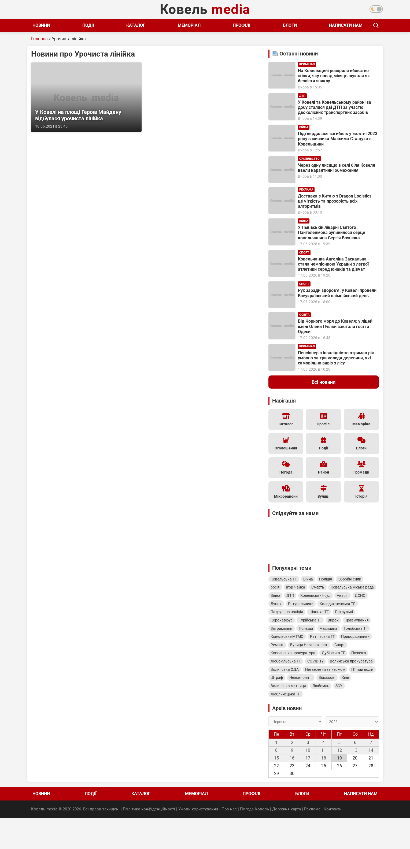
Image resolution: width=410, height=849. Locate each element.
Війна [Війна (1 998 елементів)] (311, 579)
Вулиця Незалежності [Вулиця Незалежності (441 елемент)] (349, 661)
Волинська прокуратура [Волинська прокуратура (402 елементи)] (293, 689)
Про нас (229, 840)
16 (292, 789)
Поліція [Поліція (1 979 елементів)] (330, 579)
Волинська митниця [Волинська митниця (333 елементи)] (289, 716)
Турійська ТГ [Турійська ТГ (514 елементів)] (313, 634)
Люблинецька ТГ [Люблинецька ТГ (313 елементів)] (286, 725)
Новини (41, 25)
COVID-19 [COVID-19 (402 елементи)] (341, 679)
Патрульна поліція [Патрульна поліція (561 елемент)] (288, 625)
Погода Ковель (254, 840)
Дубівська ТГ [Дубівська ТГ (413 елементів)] (355, 670)
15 (276, 789)
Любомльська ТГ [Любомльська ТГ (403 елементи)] (310, 679)
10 (307, 782)
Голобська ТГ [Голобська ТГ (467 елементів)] (284, 652)
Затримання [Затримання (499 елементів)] (314, 643)
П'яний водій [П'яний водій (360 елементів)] (331, 698)
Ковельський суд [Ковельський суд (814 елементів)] (287, 607)
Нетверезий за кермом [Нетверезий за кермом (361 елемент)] (292, 698)
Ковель (205, 9)
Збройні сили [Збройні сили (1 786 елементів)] (356, 579)
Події (86, 25)
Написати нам (335, 25)
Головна (39, 38)
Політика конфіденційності (149, 840)
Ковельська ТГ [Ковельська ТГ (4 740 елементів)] (285, 579)
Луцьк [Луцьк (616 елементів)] (354, 607)
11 (323, 782)
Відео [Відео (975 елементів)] (328, 597)
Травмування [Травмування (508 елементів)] (283, 643)
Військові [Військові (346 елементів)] (311, 707)
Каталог (132, 25)
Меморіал (183, 25)
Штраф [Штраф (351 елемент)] (356, 698)
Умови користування (198, 840)
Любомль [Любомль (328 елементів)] (323, 716)
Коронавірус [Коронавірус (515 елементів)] (283, 634)
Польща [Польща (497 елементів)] (341, 643)
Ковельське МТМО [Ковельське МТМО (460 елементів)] (320, 652)
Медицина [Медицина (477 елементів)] (365, 643)
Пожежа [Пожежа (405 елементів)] (279, 679)
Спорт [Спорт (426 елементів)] (277, 670)
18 (323, 789)
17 (307, 789)
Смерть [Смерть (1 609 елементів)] (322, 588)
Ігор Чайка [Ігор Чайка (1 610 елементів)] (298, 588)
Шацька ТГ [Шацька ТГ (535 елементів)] (322, 625)
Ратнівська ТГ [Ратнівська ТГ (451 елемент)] (357, 652)
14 (370, 782)
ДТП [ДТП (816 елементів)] (345, 597)
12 (339, 782)
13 (355, 782)
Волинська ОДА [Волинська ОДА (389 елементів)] (337, 689)
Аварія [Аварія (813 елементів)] (316, 607)
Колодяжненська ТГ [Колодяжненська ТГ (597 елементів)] (323, 616)
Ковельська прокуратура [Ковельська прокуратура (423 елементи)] (312, 670)
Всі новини (323, 382)
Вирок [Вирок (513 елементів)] (338, 634)
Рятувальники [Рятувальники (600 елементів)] (284, 616)
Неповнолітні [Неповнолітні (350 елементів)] (283, 707)
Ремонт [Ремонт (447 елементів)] (315, 661)
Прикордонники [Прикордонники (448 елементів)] (286, 661)
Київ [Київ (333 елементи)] (331, 707)
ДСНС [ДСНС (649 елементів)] (335, 607)
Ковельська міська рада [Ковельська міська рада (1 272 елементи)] (293, 597)
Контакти (333, 840)
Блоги (281, 25)
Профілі (234, 25)
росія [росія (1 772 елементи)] (276, 588)
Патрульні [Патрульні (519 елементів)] (349, 625)
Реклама (312, 840)
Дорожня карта (286, 840)
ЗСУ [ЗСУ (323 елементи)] (344, 716)
